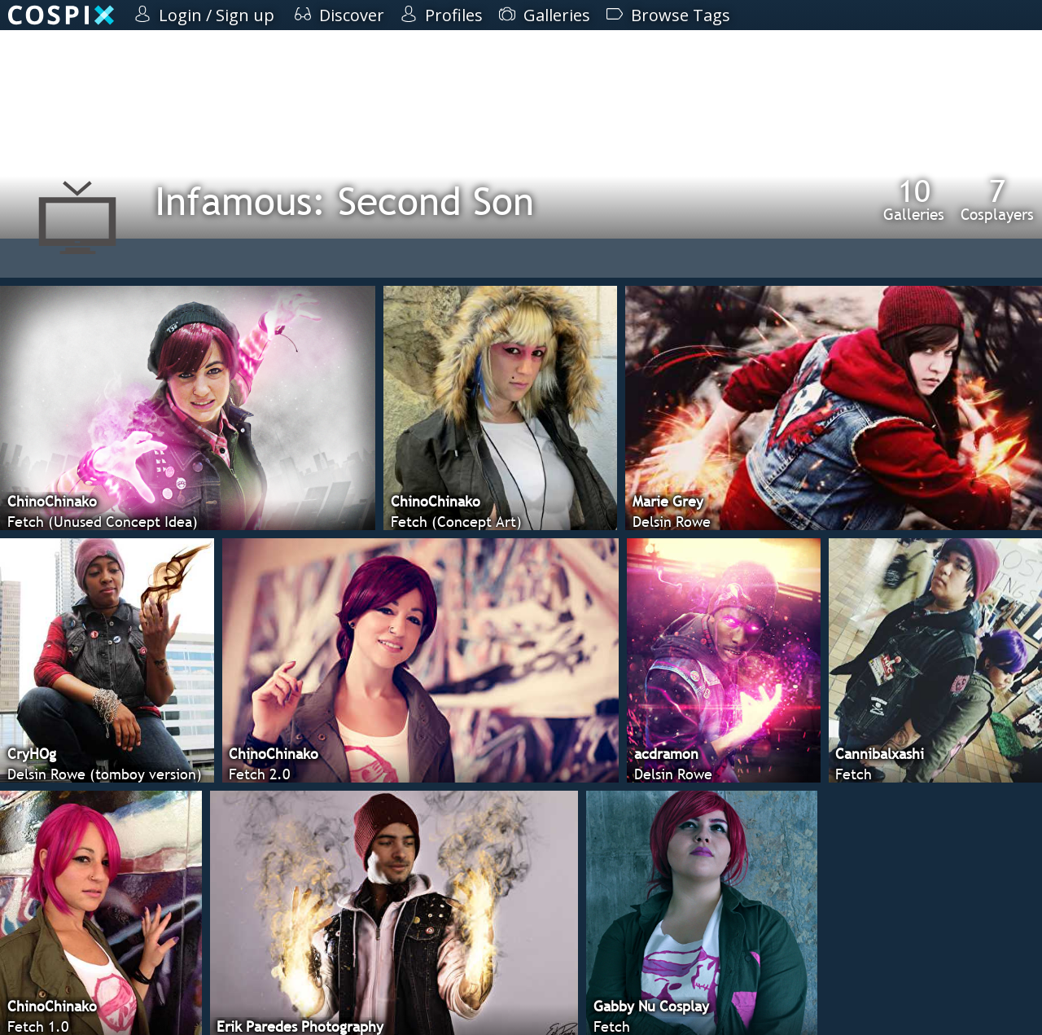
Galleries (913, 199)
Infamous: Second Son (344, 201)
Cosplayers (997, 199)
